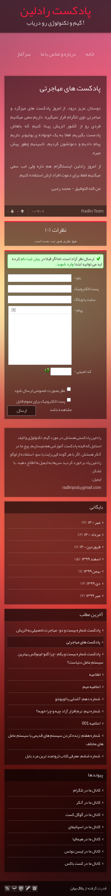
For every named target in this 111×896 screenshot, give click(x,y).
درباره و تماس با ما (58, 54)
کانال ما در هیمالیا (86, 839)
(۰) (48, 229)
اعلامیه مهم (91, 686)
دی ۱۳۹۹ (93, 583)
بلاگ (80, 888)
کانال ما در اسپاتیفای (84, 826)
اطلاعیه (94, 674)
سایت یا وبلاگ (85, 299)
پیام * (78, 310)
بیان (36, 258)
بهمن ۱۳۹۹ (92, 571)
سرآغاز (24, 54)
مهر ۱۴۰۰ (94, 522)
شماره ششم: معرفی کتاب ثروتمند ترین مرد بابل (62, 756)
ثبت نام (26, 258)
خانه (90, 54)
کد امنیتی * (82, 371)
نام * (77, 278)
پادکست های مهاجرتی (70, 88)
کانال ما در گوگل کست (82, 814)
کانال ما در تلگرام (86, 790)
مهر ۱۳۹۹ (93, 595)
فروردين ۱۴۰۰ (90, 546)
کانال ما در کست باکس (82, 863)
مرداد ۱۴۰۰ (92, 534)
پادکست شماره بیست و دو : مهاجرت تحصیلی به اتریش (58, 630)
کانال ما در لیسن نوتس (82, 851)
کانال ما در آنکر (88, 802)
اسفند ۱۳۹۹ (91, 559)
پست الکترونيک (86, 288)
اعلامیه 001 (91, 723)
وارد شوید (65, 264)
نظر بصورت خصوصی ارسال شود (39, 390)
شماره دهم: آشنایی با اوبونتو (77, 699)
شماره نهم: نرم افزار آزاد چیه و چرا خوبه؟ (68, 711)
